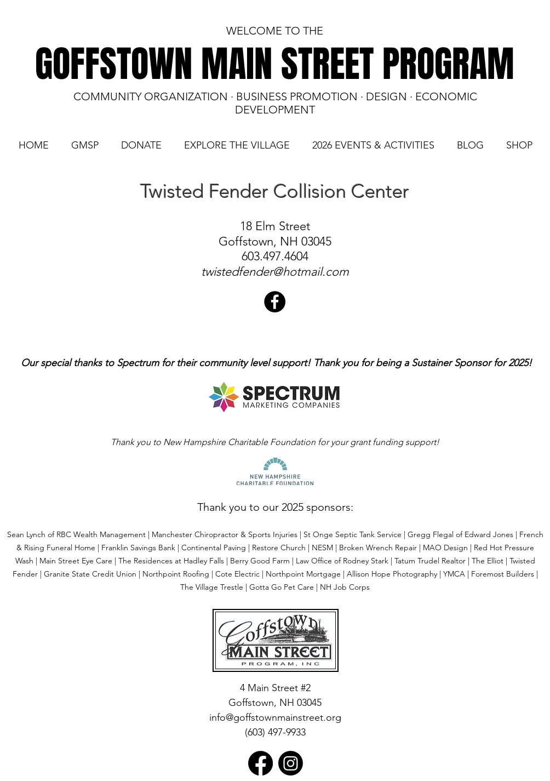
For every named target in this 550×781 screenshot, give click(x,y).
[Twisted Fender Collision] (274, 301)
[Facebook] (260, 763)
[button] (85, 145)
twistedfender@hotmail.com (275, 271)
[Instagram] (290, 763)
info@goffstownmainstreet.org (275, 717)
